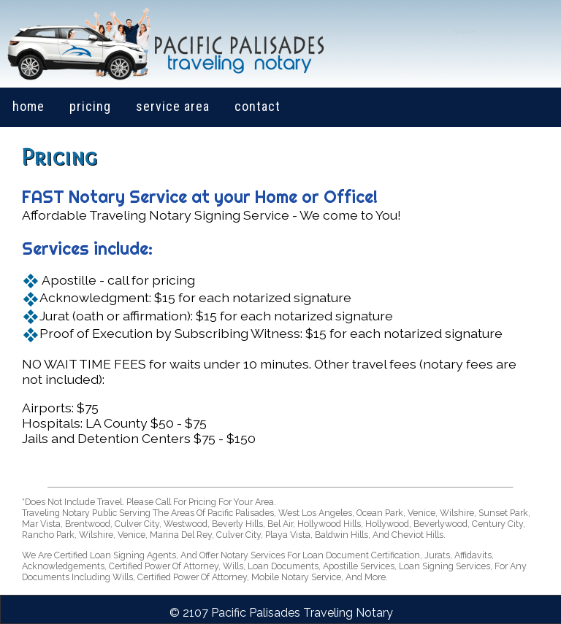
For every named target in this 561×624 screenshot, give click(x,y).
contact (257, 106)
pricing (90, 106)
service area (173, 106)
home (28, 106)
